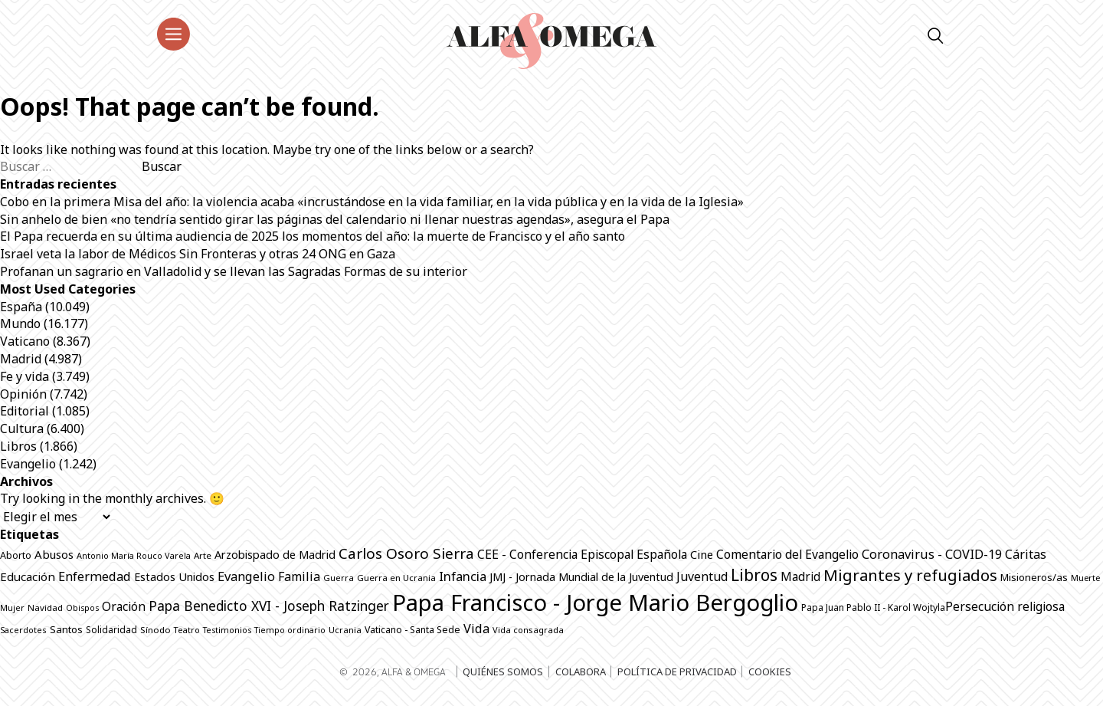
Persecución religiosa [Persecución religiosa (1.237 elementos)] (1005, 606)
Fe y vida (24, 376)
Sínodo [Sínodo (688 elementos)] (155, 629)
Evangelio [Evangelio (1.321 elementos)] (246, 576)
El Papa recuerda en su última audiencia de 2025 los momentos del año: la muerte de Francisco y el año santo (312, 236)
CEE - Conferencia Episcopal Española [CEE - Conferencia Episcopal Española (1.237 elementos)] (582, 554)
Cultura (22, 428)
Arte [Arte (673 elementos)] (202, 555)
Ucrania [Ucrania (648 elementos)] (345, 629)
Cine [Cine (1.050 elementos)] (701, 554)
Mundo (20, 323)
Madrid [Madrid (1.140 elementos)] (800, 577)
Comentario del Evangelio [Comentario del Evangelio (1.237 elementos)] (787, 554)
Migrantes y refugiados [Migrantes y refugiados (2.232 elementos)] (910, 575)
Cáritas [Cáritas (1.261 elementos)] (1025, 554)
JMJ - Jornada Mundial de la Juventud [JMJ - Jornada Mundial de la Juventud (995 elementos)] (581, 577)
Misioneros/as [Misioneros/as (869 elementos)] (1034, 577)
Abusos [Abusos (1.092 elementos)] (54, 554)
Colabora (580, 671)
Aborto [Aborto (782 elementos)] (15, 555)
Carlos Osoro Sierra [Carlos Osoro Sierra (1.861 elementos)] (406, 553)
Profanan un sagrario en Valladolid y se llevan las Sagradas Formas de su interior (233, 271)
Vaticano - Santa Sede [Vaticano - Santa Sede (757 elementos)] (412, 629)
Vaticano (25, 341)
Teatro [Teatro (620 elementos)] (187, 629)
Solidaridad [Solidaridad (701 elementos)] (111, 629)
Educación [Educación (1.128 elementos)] (27, 576)
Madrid (20, 358)
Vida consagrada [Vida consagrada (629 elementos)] (528, 629)
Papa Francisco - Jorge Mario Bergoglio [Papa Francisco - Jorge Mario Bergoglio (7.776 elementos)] (595, 602)
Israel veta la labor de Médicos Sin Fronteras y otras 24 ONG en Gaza (197, 253)
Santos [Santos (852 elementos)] (66, 629)
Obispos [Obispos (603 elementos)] (82, 608)
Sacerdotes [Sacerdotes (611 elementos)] (23, 629)
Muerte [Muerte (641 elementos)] (1085, 577)
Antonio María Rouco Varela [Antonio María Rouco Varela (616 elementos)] (134, 555)
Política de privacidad (677, 671)
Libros (18, 446)
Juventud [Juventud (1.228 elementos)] (702, 576)
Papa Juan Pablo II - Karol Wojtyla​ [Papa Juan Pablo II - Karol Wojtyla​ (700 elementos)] (873, 607)
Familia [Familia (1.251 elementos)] (299, 576)
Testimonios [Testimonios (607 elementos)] (227, 630)
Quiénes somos (503, 671)
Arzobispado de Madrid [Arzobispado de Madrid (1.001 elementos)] (274, 554)
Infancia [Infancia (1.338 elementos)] (462, 576)
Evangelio (28, 463)
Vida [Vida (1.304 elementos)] (476, 628)
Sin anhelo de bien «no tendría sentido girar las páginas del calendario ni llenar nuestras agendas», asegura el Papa (334, 219)
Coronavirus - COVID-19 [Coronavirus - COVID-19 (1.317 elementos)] (932, 554)
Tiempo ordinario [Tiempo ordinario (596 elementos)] (290, 630)
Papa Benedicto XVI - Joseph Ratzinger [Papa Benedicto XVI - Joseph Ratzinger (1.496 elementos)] (269, 605)
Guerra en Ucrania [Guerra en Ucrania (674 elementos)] (396, 577)
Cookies (769, 671)
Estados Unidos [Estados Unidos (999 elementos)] (174, 577)
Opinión (23, 394)
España (21, 306)
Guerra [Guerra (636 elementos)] (338, 577)
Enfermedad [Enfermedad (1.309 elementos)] (94, 576)
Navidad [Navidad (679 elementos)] (45, 607)
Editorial (24, 410)
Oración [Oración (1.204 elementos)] (124, 606)
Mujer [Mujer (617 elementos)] (12, 607)
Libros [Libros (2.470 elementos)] (754, 575)
